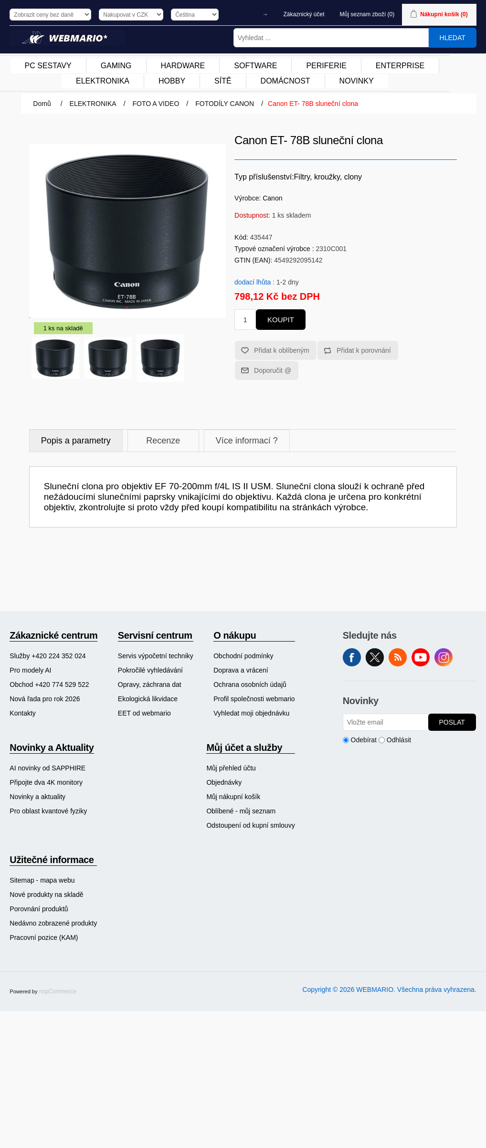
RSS (398, 657)
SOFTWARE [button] (255, 66)
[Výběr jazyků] (195, 15)
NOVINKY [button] (356, 81)
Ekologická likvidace (148, 699)
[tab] (76, 441)
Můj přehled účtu (231, 768)
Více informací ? (247, 440)
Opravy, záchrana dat (149, 684)
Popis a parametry (76, 440)
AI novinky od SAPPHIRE (47, 768)
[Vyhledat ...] (331, 37)
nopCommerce (58, 991)
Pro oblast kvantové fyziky (48, 811)
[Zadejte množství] (245, 319)
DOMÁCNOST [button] (285, 81)
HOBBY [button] (171, 81)
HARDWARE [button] (183, 66)
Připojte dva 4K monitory (46, 782)
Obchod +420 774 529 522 (49, 684)
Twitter (375, 657)
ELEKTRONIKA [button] (102, 81)
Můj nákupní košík (233, 796)
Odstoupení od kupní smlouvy (250, 825)
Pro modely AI (30, 670)
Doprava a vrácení (240, 670)
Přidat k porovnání (364, 350)
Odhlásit (399, 740)
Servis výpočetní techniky (155, 656)
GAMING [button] (116, 66)
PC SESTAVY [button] (48, 66)
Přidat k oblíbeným (281, 350)
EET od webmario (144, 713)
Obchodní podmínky (243, 656)
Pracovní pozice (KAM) (44, 937)
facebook (352, 657)
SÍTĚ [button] (223, 81)
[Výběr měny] (131, 15)
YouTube (421, 657)
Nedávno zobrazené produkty (53, 923)
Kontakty (22, 713)
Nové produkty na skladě (46, 894)
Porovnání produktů (39, 909)
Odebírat (364, 740)
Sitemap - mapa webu (42, 880)
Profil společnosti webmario (254, 699)
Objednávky (224, 782)
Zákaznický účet (304, 14)
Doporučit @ (272, 370)
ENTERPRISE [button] (400, 66)
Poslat (452, 722)
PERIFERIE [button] (326, 66)
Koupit (280, 320)
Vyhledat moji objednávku (251, 713)
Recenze (163, 440)
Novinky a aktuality (37, 796)
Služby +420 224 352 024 (47, 656)
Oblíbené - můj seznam (240, 811)
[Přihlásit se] (386, 722)
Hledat (452, 38)
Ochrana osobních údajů (249, 684)
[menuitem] (48, 66)
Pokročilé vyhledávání (150, 670)
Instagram (443, 657)
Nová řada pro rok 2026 (45, 699)
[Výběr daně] (50, 15)
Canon (272, 198)
